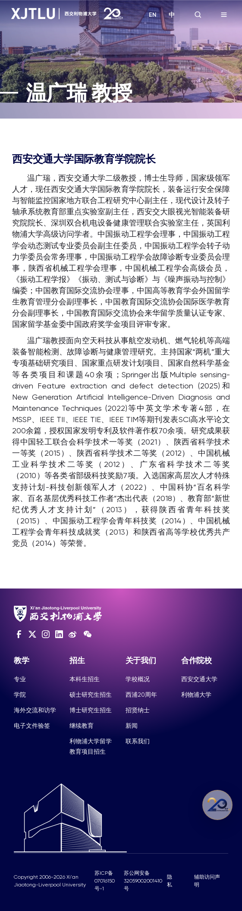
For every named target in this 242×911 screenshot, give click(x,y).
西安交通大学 (199, 679)
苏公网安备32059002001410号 (143, 881)
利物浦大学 (196, 694)
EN (153, 15)
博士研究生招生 (90, 710)
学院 (20, 694)
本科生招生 (84, 679)
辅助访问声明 (207, 881)
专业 (20, 679)
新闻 (132, 725)
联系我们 (138, 741)
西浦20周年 (141, 694)
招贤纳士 (138, 710)
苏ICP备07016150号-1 (104, 881)
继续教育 (81, 725)
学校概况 (138, 679)
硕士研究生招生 (90, 694)
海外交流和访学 (35, 710)
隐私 (169, 881)
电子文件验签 (32, 725)
